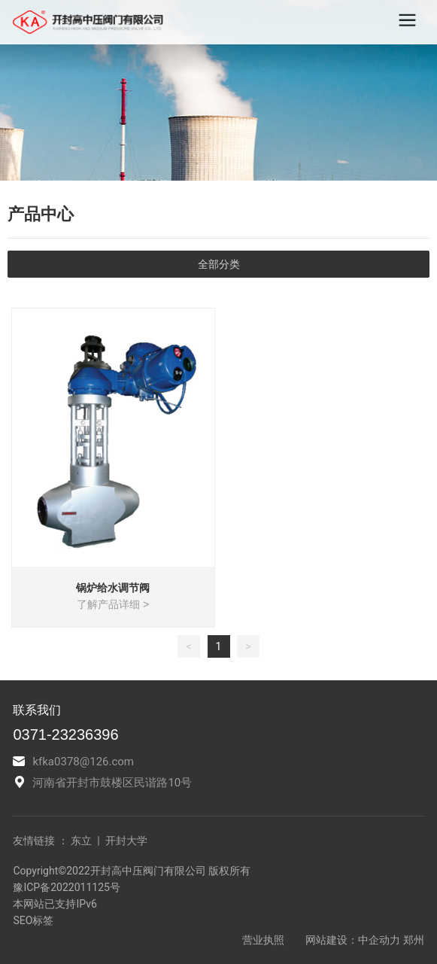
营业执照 (264, 940)
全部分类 (219, 264)
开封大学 (124, 841)
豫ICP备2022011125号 (66, 887)
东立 (81, 841)
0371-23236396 (65, 734)
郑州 (413, 940)
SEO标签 (33, 920)
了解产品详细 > (113, 604)
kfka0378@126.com (83, 761)
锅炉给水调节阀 (113, 588)
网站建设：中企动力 (352, 940)
